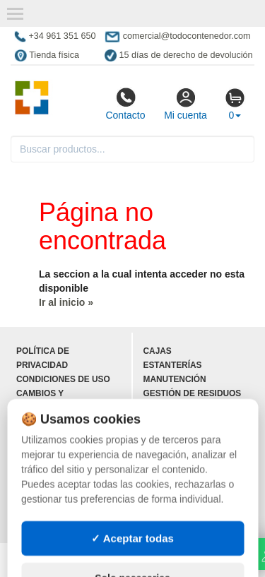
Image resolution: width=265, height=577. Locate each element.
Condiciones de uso (63, 379)
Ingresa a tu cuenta (64, 492)
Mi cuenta (185, 104)
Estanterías (172, 365)
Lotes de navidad (184, 464)
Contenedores (178, 422)
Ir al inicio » (66, 302)
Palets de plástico (189, 520)
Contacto (125, 104)
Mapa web (39, 450)
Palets (159, 407)
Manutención (174, 379)
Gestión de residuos (192, 393)
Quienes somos (52, 436)
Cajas (157, 351)
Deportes (166, 478)
